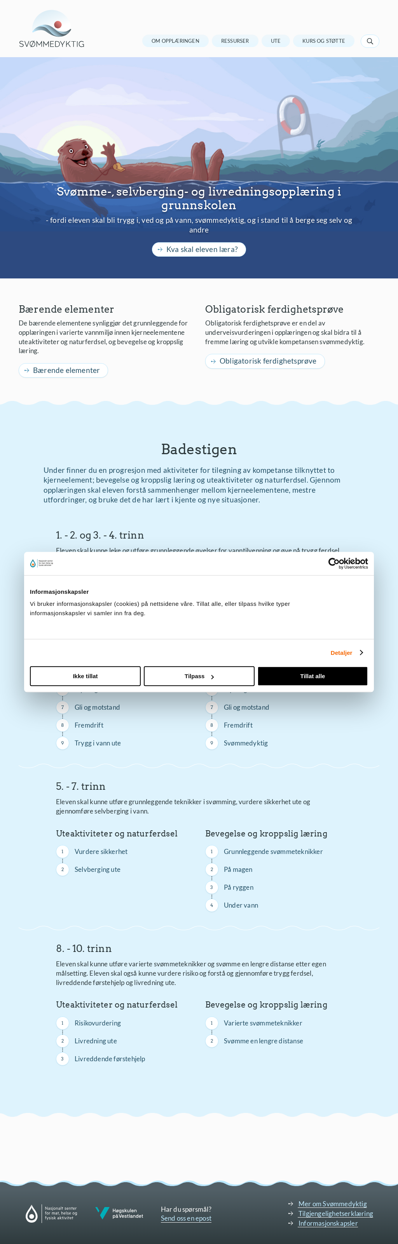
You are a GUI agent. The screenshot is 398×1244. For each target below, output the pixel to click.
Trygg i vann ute (98, 743)
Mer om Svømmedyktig (332, 1204)
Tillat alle (312, 676)
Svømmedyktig (246, 743)
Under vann (241, 905)
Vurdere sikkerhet (101, 851)
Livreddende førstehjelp (110, 1059)
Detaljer (342, 652)
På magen (238, 869)
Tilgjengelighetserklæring (335, 1213)
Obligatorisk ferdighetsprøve (268, 360)
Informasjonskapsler (328, 1223)
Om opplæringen (175, 41)
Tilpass (199, 676)
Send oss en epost (186, 1218)
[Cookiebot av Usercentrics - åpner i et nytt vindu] (334, 563)
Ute (276, 41)
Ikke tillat (85, 676)
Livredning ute (96, 1041)
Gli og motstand (97, 707)
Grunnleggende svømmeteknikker (273, 851)
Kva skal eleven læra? (202, 249)
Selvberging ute (97, 869)
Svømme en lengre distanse (263, 1041)
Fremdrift (89, 725)
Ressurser (235, 41)
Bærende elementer (66, 370)
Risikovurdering (98, 1023)
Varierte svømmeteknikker (263, 1023)
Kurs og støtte (323, 41)
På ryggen (238, 887)
